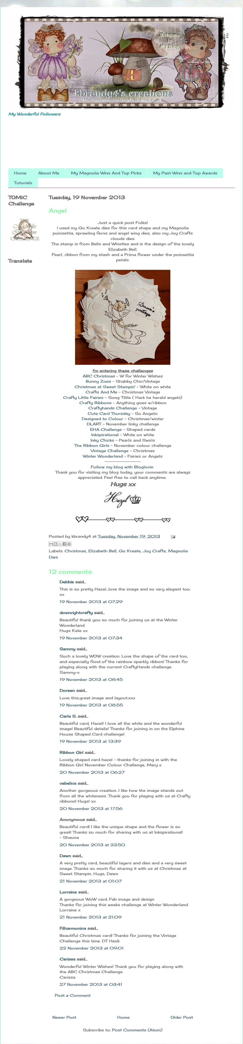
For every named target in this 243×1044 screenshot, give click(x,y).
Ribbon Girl (71, 752)
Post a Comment (73, 995)
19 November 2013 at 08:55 (91, 705)
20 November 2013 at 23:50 (92, 844)
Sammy (67, 649)
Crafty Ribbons (95, 402)
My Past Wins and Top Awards (185, 173)
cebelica (68, 783)
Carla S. (68, 716)
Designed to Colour (102, 418)
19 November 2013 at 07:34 (91, 638)
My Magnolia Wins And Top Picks (106, 173)
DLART (95, 424)
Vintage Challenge (109, 450)
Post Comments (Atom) (137, 1030)
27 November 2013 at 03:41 (91, 984)
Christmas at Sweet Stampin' (106, 386)
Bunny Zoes (98, 381)
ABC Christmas (99, 376)
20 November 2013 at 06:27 (92, 772)
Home (20, 173)
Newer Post (64, 1017)
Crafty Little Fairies (83, 397)
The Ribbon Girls (91, 445)
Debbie (67, 581)
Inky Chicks (102, 440)
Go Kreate (130, 550)
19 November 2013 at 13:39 (90, 741)
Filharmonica (73, 928)
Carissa (67, 959)
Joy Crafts (154, 550)
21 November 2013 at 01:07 (91, 881)
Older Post (182, 1017)
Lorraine (68, 892)
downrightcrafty (76, 612)
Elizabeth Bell (102, 550)
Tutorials (23, 182)
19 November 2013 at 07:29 (91, 601)
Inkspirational (105, 434)
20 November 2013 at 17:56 (91, 808)
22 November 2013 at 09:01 (92, 948)
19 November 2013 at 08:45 (91, 679)
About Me (48, 173)
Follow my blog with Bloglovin (122, 467)
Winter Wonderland (103, 456)
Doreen (67, 690)
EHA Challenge (106, 429)
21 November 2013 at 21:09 (91, 917)
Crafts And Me (101, 392)
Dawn (65, 855)
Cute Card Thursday (109, 413)
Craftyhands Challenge (112, 408)
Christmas (75, 550)
